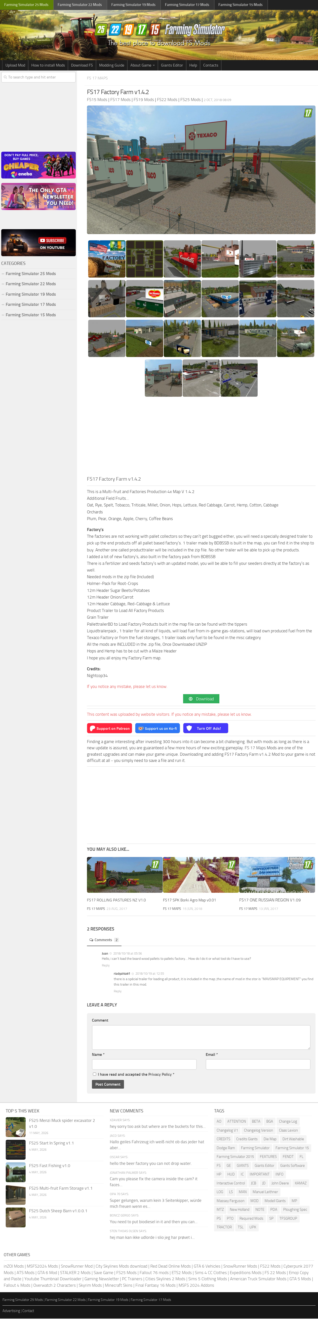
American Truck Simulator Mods (258, 1279)
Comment (100, 1020)
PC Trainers (132, 1279)
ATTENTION (236, 1122)
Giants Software (292, 1166)
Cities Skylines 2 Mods (165, 1279)
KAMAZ (301, 1183)
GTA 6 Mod (47, 1273)
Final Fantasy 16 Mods (155, 1285)
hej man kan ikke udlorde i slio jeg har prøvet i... (152, 1237)
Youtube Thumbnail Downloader (52, 1279)
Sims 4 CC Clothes (211, 1273)
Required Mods (251, 1219)
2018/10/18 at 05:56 (127, 954)
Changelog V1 (227, 1131)
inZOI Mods (14, 1266)
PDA (273, 1210)
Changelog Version (258, 1131)
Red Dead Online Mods (170, 1266)
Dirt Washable (293, 1139)
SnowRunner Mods (240, 1266)
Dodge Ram (226, 1148)
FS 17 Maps (99, 78)
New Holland (239, 1210)
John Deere (280, 1183)
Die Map (270, 1139)
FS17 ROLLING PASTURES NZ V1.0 (117, 900)
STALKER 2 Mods (75, 1273)
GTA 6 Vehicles (207, 1266)
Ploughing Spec (295, 1210)
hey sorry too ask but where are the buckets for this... (158, 1126)
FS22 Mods (270, 1266)
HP (219, 1175)
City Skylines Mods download (121, 1266)
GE (229, 1166)
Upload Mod (15, 65)
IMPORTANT (260, 1175)
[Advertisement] (201, 437)
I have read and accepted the (133, 1074)
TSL (240, 1227)
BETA (256, 1122)
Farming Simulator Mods (26, 5)
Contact (28, 1311)
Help (193, 65)
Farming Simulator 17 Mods (31, 304)
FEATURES (268, 1157)
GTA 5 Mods (300, 1279)
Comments (105, 940)
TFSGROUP (288, 1219)
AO (219, 1122)
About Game (140, 65)
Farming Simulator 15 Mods (31, 314)
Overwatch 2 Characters (54, 1285)
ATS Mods (26, 1273)
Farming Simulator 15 (292, 1148)
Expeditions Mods (246, 1273)
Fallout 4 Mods (17, 1285)
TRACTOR (224, 1227)
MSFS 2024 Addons (196, 1285)
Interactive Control (231, 1183)
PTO (230, 1219)
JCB (253, 1183)
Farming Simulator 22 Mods (31, 283)
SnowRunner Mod (77, 1266)
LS (231, 1192)
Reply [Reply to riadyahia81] (117, 992)
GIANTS (243, 1166)
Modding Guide (111, 65)
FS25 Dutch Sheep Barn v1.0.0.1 (58, 1211)
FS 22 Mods (275, 1273)
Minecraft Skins (118, 1285)
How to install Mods (48, 65)
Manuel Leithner (265, 1192)
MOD (254, 1201)
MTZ (220, 1210)
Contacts (210, 65)
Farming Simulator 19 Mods (31, 294)
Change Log (288, 1122)
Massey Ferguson (230, 1201)
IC (242, 1175)
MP (294, 1201)
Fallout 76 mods (154, 1273)
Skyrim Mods (90, 1285)
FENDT (288, 1157)
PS (219, 1219)
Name (98, 1055)
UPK (252, 1227)
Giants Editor (172, 65)
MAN (243, 1192)
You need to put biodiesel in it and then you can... (154, 1222)
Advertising (11, 1311)
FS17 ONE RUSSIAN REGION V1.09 (270, 900)
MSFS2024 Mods (42, 1266)
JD (264, 1183)
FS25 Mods (126, 1273)
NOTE (259, 1210)
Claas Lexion (288, 1131)
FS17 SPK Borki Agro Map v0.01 (191, 900)
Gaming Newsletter (101, 1279)
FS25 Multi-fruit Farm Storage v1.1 (61, 1188)
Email (212, 1055)
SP (271, 1219)
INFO (279, 1175)
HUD (231, 1175)
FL (301, 1157)
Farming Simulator (255, 1148)
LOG (220, 1192)
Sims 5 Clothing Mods (207, 1279)
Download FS (82, 65)
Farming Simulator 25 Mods (31, 273)
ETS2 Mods (182, 1273)
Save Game (103, 1273)
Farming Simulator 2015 (235, 1157)
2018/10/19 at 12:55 (149, 974)
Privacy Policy (160, 1074)
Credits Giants (247, 1139)
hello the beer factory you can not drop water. (151, 1163)
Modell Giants (275, 1201)
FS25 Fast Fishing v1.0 (49, 1166)
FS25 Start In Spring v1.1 (51, 1143)
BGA (269, 1122)
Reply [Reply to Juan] (106, 966)
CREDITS (223, 1139)
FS (219, 1166)
